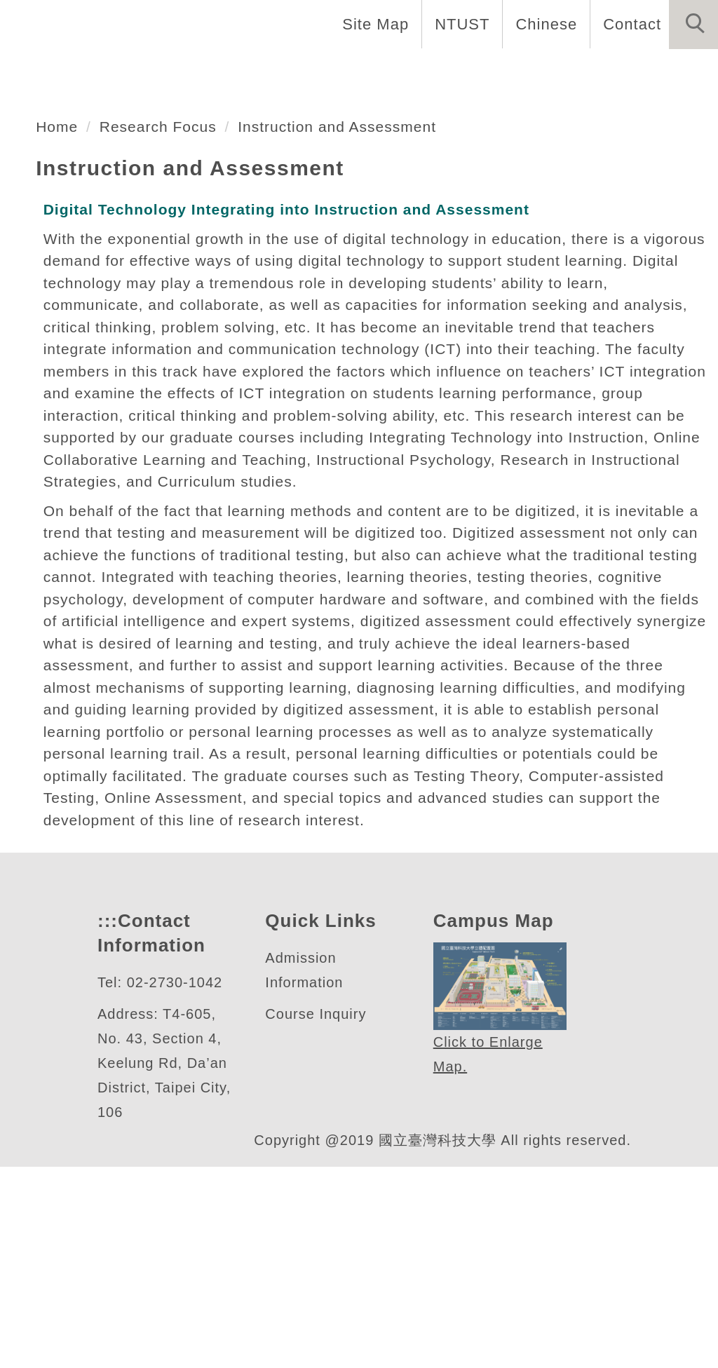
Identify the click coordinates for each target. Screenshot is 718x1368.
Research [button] (203, 117)
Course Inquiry (318, 1215)
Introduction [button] (138, 70)
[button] (693, 24)
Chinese (542, 24)
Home (37, 70)
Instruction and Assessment (349, 282)
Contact (630, 24)
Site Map (371, 24)
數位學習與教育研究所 (188, 150)
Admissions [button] (519, 70)
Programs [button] (410, 70)
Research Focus (161, 282)
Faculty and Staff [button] (280, 70)
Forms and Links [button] (77, 117)
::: (105, 1122)
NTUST (458, 24)
